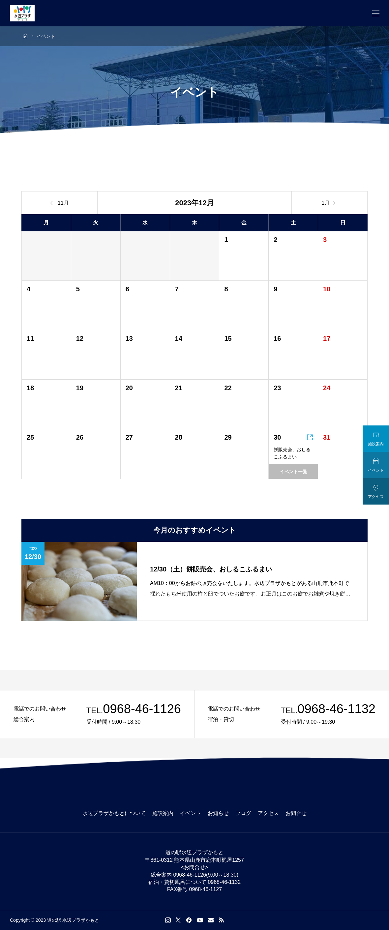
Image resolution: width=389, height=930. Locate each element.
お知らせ (218, 813)
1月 (330, 203)
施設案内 (162, 813)
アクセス (268, 813)
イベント (190, 813)
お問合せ (296, 813)
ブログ (243, 813)
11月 (59, 203)
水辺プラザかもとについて (114, 813)
